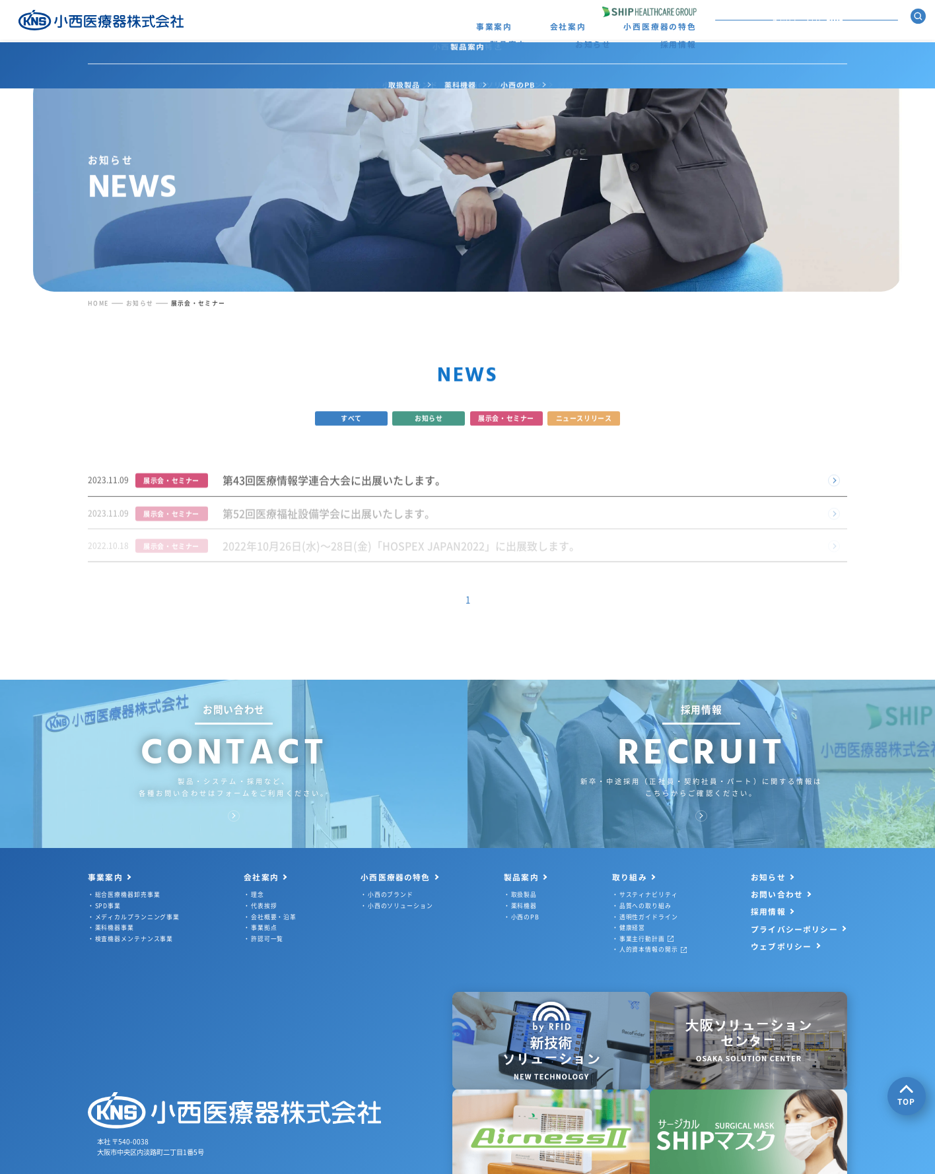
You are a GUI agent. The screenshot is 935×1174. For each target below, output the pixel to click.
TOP (906, 1095)
